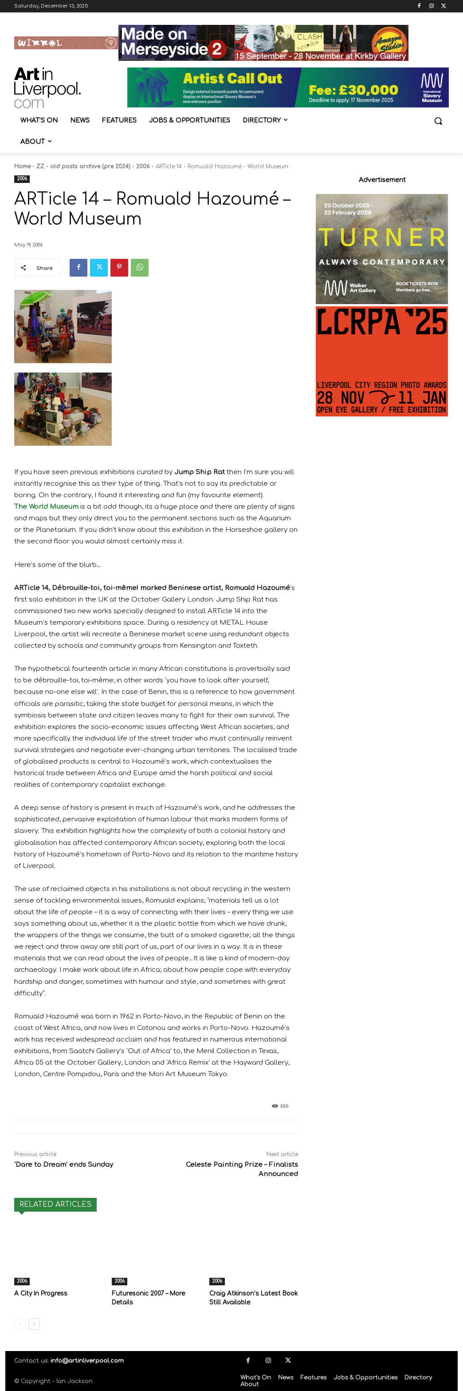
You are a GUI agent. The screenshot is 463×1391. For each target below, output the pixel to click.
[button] (438, 120)
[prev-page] (19, 1323)
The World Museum (46, 507)
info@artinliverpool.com (87, 1360)
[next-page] (33, 1323)
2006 (143, 166)
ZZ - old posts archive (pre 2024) (83, 166)
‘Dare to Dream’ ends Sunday (63, 1165)
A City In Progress (39, 1293)
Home (22, 166)
